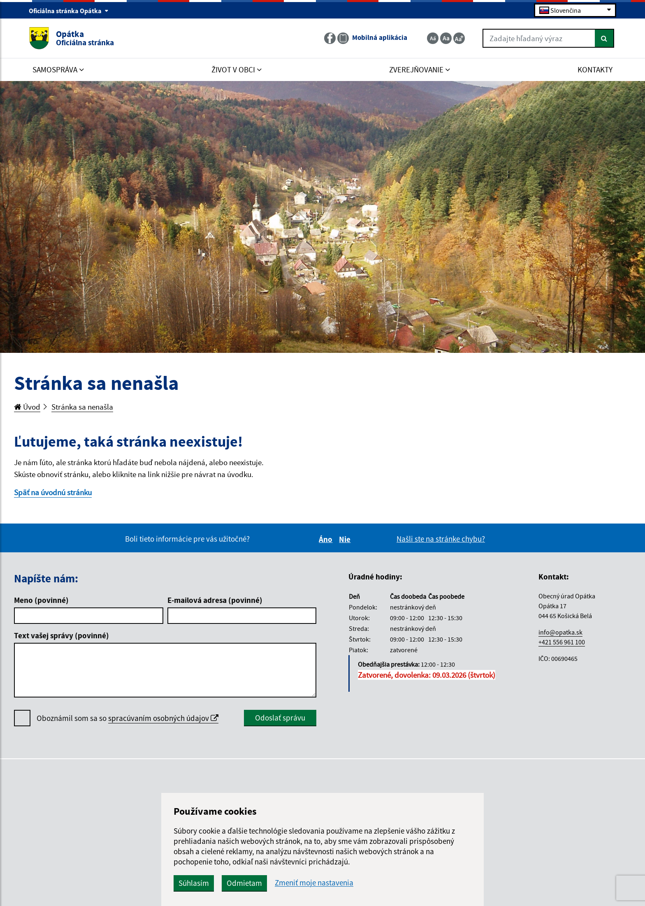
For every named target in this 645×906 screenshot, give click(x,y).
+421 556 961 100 (561, 642)
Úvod (27, 407)
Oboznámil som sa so (127, 718)
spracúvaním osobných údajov (163, 718)
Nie (346, 539)
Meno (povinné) (41, 600)
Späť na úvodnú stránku (53, 492)
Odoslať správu (280, 718)
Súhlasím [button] (194, 883)
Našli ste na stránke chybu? (441, 539)
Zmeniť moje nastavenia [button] (314, 883)
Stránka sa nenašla (82, 407)
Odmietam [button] (244, 883)
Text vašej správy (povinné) (61, 635)
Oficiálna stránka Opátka (69, 11)
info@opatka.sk (560, 632)
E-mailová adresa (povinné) (214, 600)
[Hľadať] (604, 38)
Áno (327, 539)
